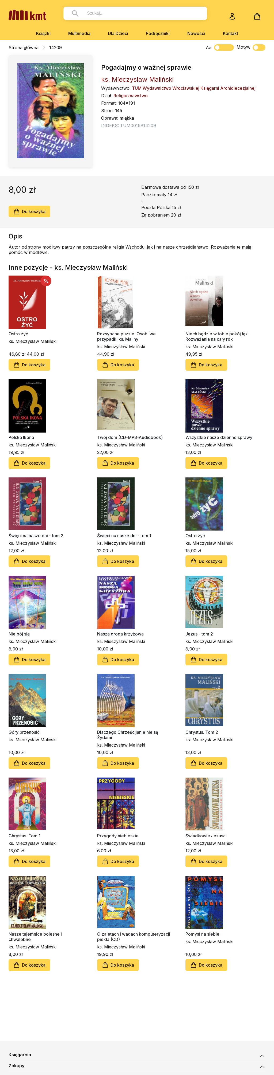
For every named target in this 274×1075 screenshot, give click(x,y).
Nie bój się (19, 634)
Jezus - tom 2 (199, 634)
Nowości (196, 33)
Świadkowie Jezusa (205, 835)
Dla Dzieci (118, 33)
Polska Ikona (21, 437)
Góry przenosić (24, 732)
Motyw (251, 47)
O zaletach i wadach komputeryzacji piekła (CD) (133, 936)
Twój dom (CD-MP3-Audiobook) (130, 437)
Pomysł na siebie (202, 934)
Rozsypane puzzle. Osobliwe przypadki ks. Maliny (126, 336)
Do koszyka (29, 211)
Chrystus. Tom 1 (24, 835)
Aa (208, 47)
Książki (43, 33)
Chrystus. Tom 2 (201, 732)
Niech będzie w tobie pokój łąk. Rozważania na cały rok (217, 336)
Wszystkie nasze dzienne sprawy (218, 437)
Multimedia (79, 33)
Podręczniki (158, 33)
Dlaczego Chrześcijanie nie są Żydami (127, 734)
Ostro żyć (18, 333)
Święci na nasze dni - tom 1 (124, 535)
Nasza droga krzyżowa (120, 634)
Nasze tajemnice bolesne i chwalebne (35, 936)
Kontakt (230, 33)
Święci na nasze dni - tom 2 (36, 535)
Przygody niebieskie (118, 835)
